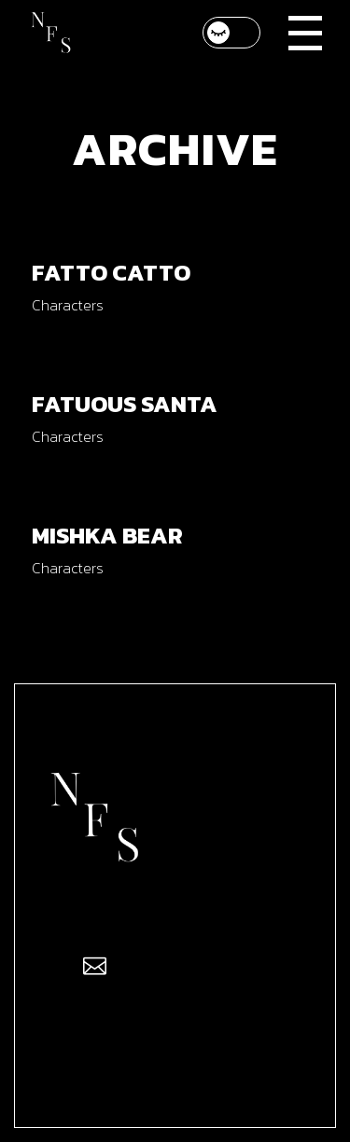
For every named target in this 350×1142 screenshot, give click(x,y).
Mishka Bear (107, 535)
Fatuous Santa (124, 403)
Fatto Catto (111, 272)
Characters (68, 305)
